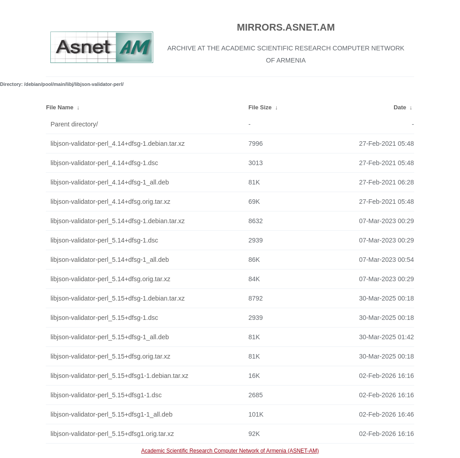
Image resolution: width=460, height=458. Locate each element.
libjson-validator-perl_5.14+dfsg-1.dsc (104, 240)
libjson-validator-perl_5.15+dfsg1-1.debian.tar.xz (119, 375)
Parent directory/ (74, 124)
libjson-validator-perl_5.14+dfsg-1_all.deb (109, 259)
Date (400, 107)
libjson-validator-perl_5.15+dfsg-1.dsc (104, 317)
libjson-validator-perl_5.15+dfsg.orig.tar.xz (110, 356)
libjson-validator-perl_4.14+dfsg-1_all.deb (109, 182)
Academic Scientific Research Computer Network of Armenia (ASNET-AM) (229, 451)
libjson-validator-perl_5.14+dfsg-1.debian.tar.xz (117, 221)
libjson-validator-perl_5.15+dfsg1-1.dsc (106, 395)
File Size (260, 107)
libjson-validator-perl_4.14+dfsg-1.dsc (104, 162)
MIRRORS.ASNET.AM (286, 27)
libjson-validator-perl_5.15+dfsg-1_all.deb (109, 337)
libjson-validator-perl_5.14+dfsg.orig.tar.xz (110, 279)
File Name (59, 107)
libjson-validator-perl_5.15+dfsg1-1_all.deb (111, 414)
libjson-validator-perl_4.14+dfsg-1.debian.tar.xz (117, 143)
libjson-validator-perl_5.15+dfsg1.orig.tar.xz (112, 433)
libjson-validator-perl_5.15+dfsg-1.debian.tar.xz (117, 298)
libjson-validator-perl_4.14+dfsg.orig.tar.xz (110, 201)
